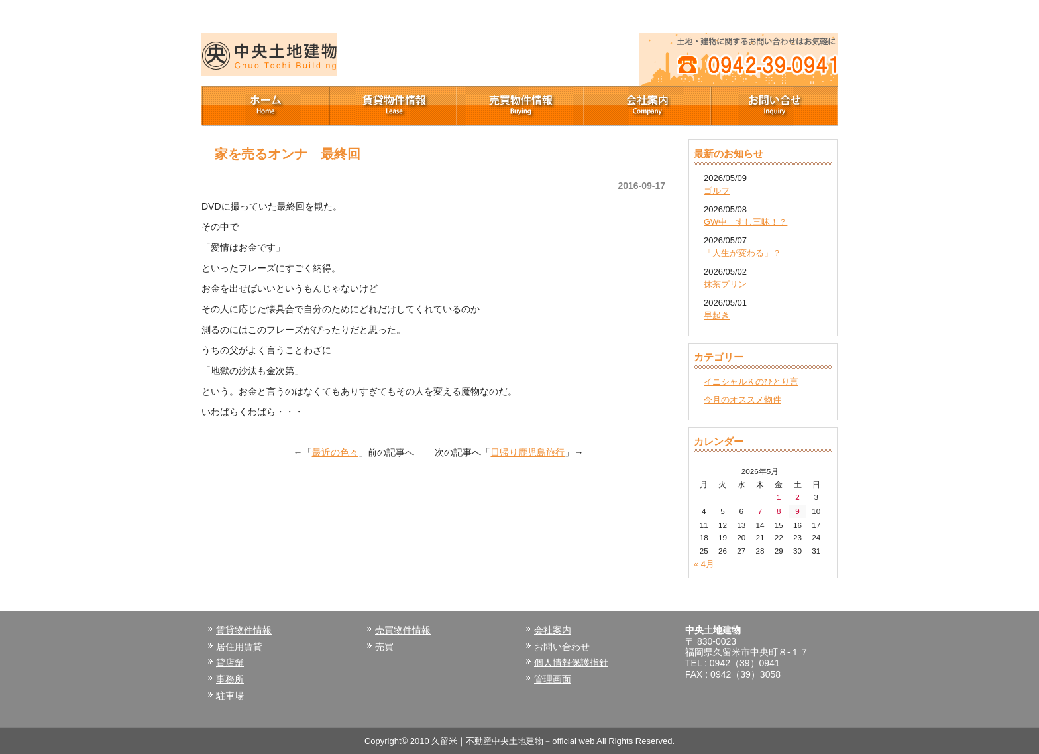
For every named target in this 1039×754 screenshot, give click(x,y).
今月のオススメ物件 (742, 400)
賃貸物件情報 (392, 106)
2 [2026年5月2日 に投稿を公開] (797, 497)
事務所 (230, 679)
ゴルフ (717, 191)
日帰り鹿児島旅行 (527, 452)
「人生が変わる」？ (742, 253)
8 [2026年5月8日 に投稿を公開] (779, 511)
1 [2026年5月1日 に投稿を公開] (779, 497)
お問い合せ (774, 106)
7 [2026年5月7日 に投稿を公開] (760, 511)
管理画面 (552, 679)
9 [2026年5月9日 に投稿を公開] (797, 511)
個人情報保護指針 (571, 662)
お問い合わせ (562, 646)
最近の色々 (335, 452)
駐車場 (230, 695)
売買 (384, 646)
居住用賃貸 (239, 646)
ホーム (265, 106)
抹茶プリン (725, 284)
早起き (717, 315)
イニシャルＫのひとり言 (751, 382)
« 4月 (704, 564)
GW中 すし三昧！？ (745, 222)
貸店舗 (230, 662)
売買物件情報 (519, 106)
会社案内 (646, 106)
